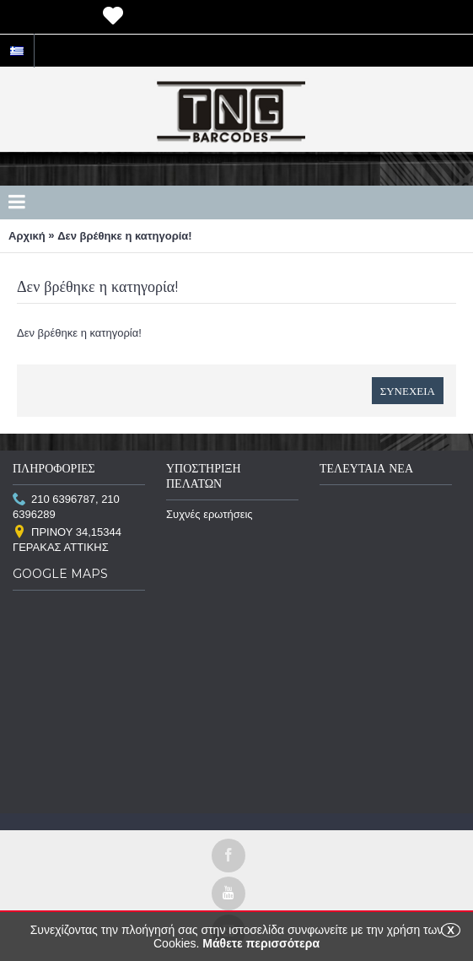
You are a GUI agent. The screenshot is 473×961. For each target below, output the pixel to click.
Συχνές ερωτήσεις (209, 514)
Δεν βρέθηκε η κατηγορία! (124, 235)
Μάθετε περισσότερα (261, 943)
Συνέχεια (407, 390)
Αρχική (27, 235)
